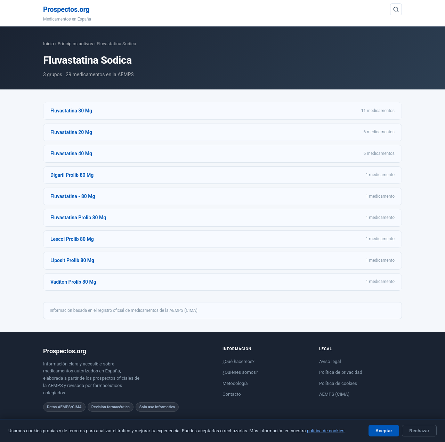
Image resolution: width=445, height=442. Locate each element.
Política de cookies (338, 383)
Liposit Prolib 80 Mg (72, 260)
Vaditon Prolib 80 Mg (73, 282)
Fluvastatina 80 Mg (71, 110)
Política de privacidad (340, 372)
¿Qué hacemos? (238, 361)
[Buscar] (396, 9)
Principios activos (75, 43)
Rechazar (419, 430)
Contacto (231, 394)
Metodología (235, 383)
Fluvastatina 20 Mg (71, 132)
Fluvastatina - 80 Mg (72, 196)
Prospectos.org (66, 9)
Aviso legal (330, 361)
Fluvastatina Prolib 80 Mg (78, 217)
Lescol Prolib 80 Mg (72, 239)
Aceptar (383, 430)
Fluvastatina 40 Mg (71, 153)
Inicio (48, 43)
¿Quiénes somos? (240, 372)
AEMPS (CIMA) (334, 394)
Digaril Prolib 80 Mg (72, 175)
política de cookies (326, 430)
